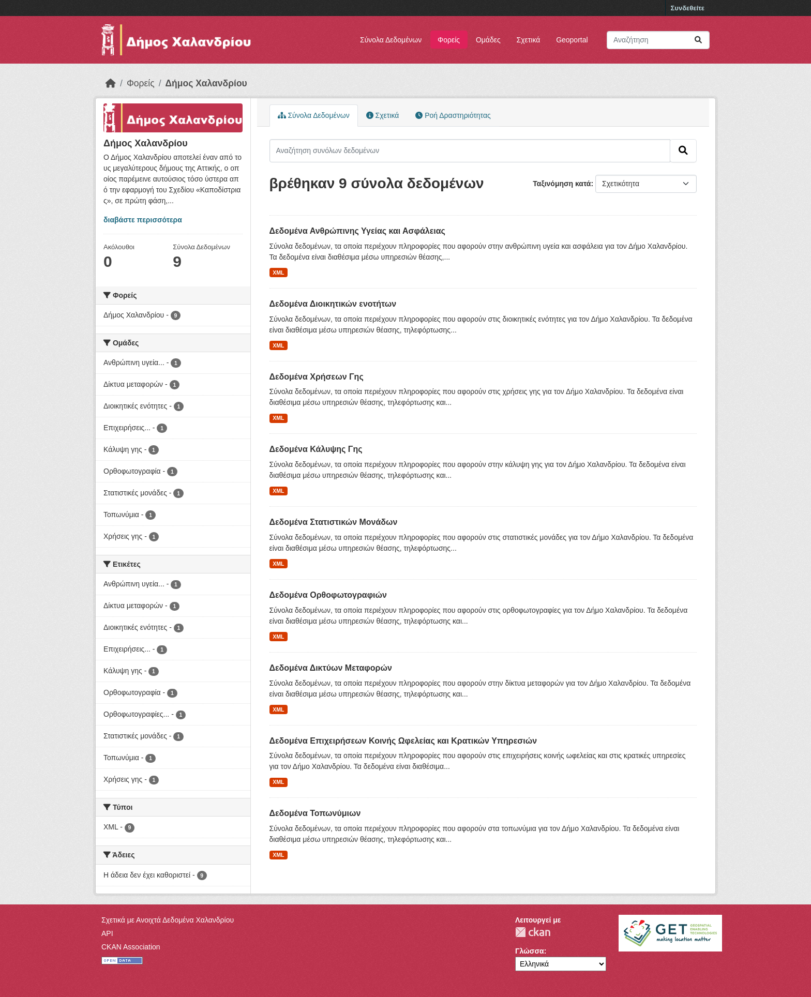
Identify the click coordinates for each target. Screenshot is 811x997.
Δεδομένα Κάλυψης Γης (316, 449)
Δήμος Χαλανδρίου (206, 83)
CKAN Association (130, 947)
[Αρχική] (111, 83)
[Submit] (698, 40)
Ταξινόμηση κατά (562, 183)
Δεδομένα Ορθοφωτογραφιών (328, 595)
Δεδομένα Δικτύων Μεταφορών (330, 667)
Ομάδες (488, 40)
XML (278, 272)
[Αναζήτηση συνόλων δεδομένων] (658, 40)
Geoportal (572, 40)
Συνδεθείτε (687, 8)
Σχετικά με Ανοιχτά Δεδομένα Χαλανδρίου (167, 920)
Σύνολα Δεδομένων (391, 40)
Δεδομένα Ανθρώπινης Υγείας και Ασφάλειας (357, 230)
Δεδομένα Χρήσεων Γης (316, 376)
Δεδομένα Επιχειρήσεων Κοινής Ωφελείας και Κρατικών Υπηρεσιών (403, 740)
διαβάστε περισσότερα (142, 220)
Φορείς (449, 40)
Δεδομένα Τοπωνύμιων (315, 813)
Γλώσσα (529, 951)
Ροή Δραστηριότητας (452, 115)
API (107, 933)
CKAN (532, 932)
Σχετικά (528, 40)
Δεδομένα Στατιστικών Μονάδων (333, 522)
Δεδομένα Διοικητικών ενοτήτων (333, 303)
